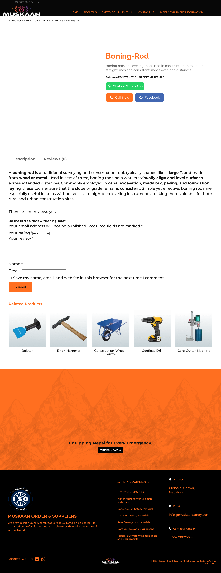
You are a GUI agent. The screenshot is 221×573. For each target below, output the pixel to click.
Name (16, 264)
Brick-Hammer (68, 350)
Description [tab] (23, 159)
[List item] (37, 559)
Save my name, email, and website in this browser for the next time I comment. (89, 278)
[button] (125, 86)
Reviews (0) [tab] (55, 159)
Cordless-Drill (152, 350)
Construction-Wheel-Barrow (110, 352)
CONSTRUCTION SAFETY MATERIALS (141, 77)
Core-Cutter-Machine (193, 350)
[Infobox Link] (57, 510)
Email (15, 270)
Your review (21, 238)
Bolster (27, 350)
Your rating (20, 233)
